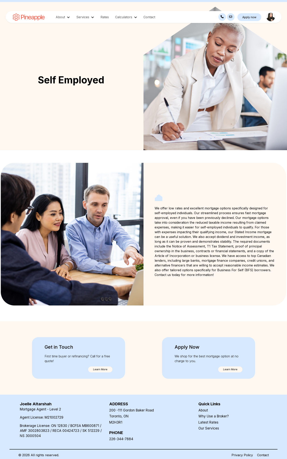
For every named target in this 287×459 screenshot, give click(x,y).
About (203, 410)
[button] (100, 369)
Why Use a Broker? (213, 416)
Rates (104, 17)
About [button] (61, 17)
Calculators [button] (124, 17)
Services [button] (83, 17)
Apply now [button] (249, 17)
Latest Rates (208, 422)
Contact (149, 17)
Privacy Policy (242, 455)
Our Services (208, 428)
